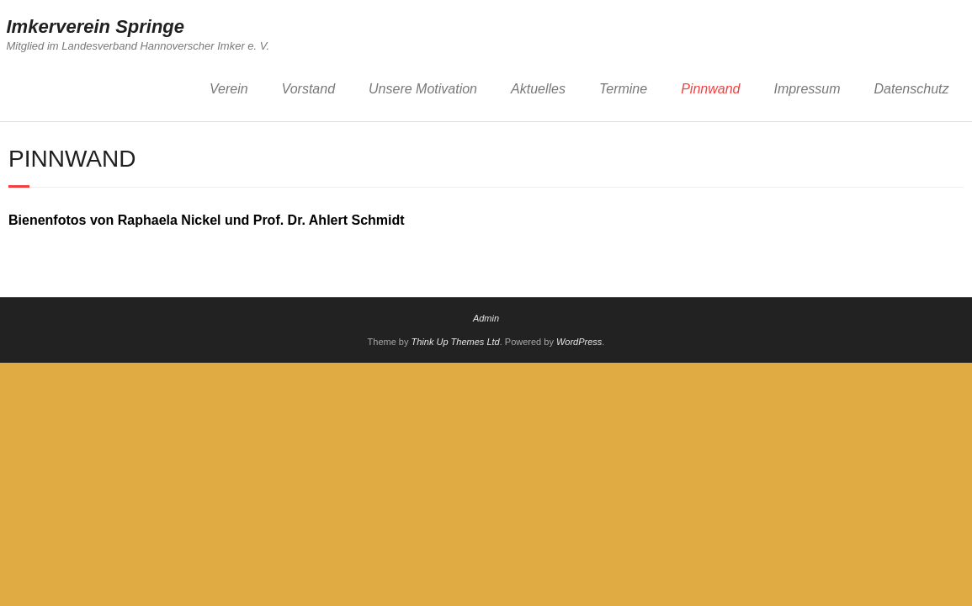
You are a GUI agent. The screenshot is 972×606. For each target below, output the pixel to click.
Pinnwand (710, 89)
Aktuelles (538, 89)
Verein (229, 89)
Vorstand (308, 89)
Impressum (806, 89)
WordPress (579, 342)
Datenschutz (911, 89)
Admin (486, 318)
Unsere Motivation (423, 89)
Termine (623, 89)
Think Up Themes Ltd (456, 342)
